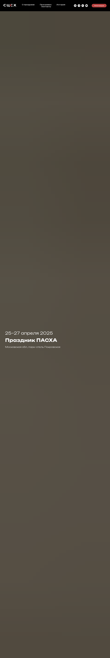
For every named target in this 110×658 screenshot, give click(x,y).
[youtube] (86, 5)
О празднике (28, 5)
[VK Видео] (82, 5)
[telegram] (79, 5)
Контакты (46, 7)
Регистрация (99, 5)
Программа (45, 5)
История (61, 5)
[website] (75, 5)
